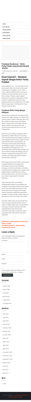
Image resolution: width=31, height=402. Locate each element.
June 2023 (6, 371)
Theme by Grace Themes (15, 399)
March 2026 (6, 326)
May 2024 (6, 347)
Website (4, 265)
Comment (5, 240)
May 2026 (6, 319)
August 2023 (6, 364)
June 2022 (6, 375)
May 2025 (6, 340)
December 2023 (7, 354)
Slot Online (6, 27)
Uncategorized (7, 305)
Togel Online (6, 35)
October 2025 (7, 337)
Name (4, 256)
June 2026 (6, 316)
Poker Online (6, 38)
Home (4, 24)
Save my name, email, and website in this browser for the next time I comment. (13, 273)
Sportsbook (6, 32)
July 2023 (5, 368)
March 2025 (6, 344)
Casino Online (6, 29)
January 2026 (6, 333)
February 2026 (7, 330)
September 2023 (8, 361)
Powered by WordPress (21, 397)
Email (4, 261)
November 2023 (7, 357)
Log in (4, 385)
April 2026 (6, 323)
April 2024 (6, 350)
